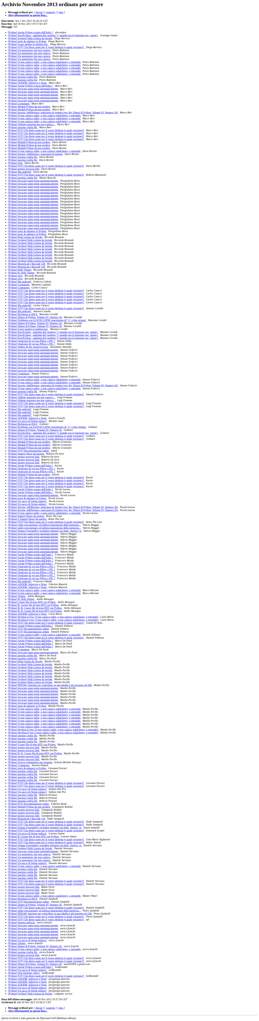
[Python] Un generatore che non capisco (29, 50)
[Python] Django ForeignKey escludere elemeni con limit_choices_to (45, 530)
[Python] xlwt (15, 163)
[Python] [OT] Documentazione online (29, 450)
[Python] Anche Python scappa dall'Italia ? (31, 32)
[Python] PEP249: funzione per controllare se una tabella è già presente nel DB (50, 685)
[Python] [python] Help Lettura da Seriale (30, 38)
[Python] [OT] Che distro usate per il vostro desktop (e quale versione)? (46, 47)
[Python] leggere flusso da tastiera (26, 453)
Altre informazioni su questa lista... (27, 15)
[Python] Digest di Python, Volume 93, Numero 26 (35, 317)
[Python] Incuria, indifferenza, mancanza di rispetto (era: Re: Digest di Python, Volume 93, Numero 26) (63, 112)
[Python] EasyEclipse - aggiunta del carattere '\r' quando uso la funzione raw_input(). (53, 35)
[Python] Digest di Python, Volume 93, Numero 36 (35, 904)
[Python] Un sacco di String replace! (27, 421)
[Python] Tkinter (17, 596)
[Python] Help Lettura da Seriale (25, 237)
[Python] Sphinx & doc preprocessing (28, 346)
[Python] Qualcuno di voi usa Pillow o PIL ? (32, 341)
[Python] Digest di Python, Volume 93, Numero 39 (35, 326)
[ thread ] (39, 12)
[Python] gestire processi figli (24, 168)
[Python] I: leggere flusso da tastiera (27, 519)
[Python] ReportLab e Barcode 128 (27, 263)
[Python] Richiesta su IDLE (23, 314)
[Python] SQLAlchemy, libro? (24, 973)
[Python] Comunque (19, 103)
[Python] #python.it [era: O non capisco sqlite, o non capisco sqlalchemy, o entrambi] (53, 617)
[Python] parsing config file (23, 76)
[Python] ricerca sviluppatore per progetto (30, 762)
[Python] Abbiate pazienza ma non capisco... (32, 124)
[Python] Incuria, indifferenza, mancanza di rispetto (35, 154)
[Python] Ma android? (20, 171)
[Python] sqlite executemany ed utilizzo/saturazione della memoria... (44, 525)
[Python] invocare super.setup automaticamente (33, 88)
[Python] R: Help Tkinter (21, 272)
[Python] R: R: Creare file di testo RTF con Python (35, 608)
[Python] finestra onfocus (22, 922)
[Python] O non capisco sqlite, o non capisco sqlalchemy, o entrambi (44, 62)
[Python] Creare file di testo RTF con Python (32, 602)
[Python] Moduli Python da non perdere (29, 106)
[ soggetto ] (50, 12)
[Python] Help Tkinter (20, 269)
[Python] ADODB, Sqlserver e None (27, 82)
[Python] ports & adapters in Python (27, 41)
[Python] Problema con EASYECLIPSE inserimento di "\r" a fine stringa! (47, 320)
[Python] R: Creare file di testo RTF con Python (33, 605)
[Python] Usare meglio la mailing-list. (28, 44)
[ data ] (61, 12)
